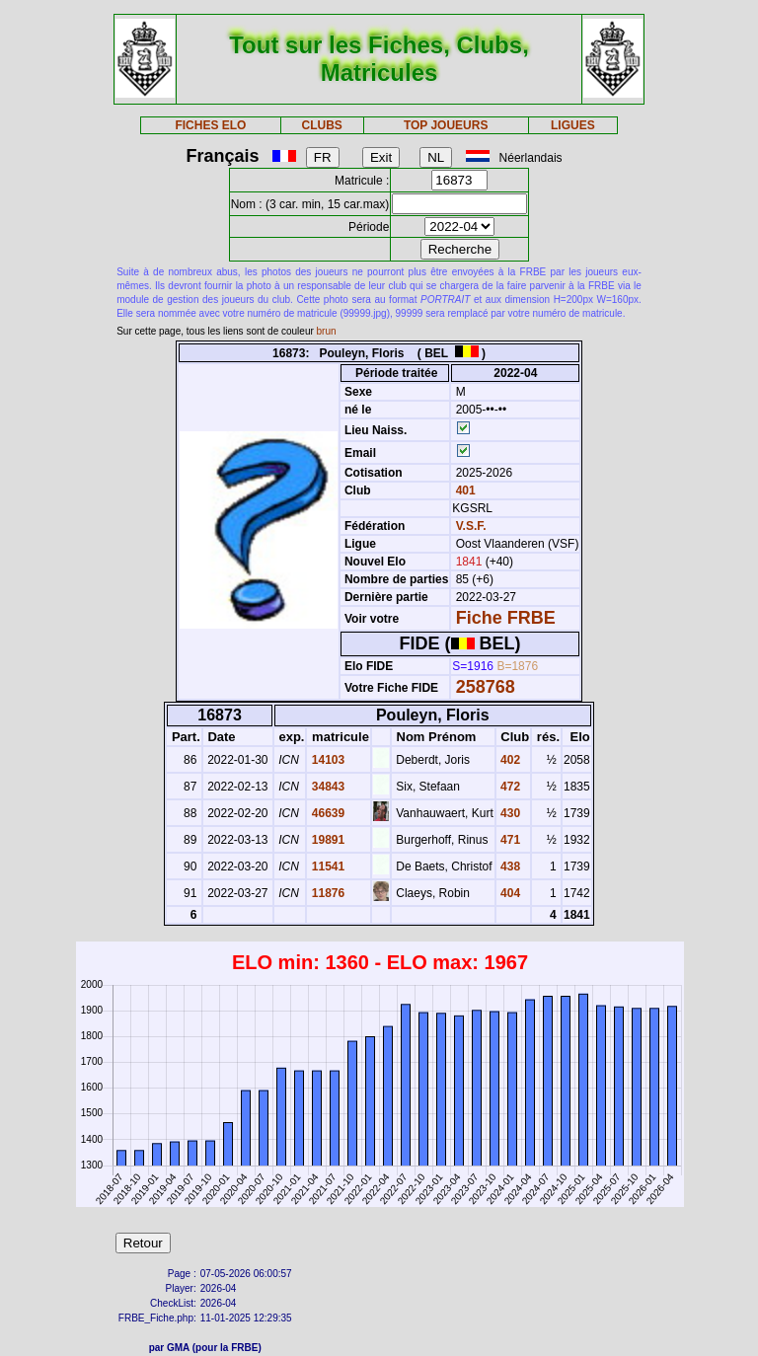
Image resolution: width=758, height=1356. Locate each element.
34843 (326, 786)
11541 (326, 866)
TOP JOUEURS (446, 125)
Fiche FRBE (506, 618)
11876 (326, 893)
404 (508, 893)
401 (463, 490)
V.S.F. (471, 526)
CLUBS (321, 125)
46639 (326, 813)
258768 (485, 687)
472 (508, 786)
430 (508, 813)
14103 (326, 760)
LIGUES (573, 125)
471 (508, 840)
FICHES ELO (210, 125)
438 (508, 866)
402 (508, 760)
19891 (326, 840)
